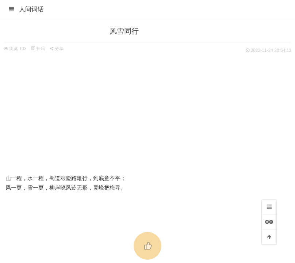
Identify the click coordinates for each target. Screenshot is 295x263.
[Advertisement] (147, 109)
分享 (56, 48)
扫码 (38, 48)
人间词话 (31, 9)
